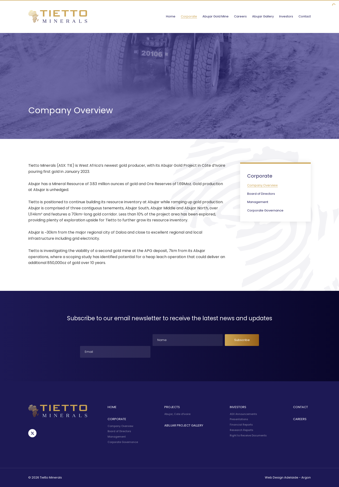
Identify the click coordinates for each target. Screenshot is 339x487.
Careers (240, 16)
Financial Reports (241, 424)
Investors (286, 16)
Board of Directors (261, 193)
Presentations (239, 419)
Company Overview (262, 185)
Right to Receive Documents (248, 435)
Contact (305, 16)
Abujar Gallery (263, 16)
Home (170, 16)
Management (257, 202)
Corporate (189, 16)
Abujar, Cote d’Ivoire (177, 414)
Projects (172, 407)
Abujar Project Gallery (183, 425)
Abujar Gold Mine (215, 16)
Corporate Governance (265, 210)
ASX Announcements (243, 414)
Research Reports (241, 430)
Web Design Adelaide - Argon (288, 477)
